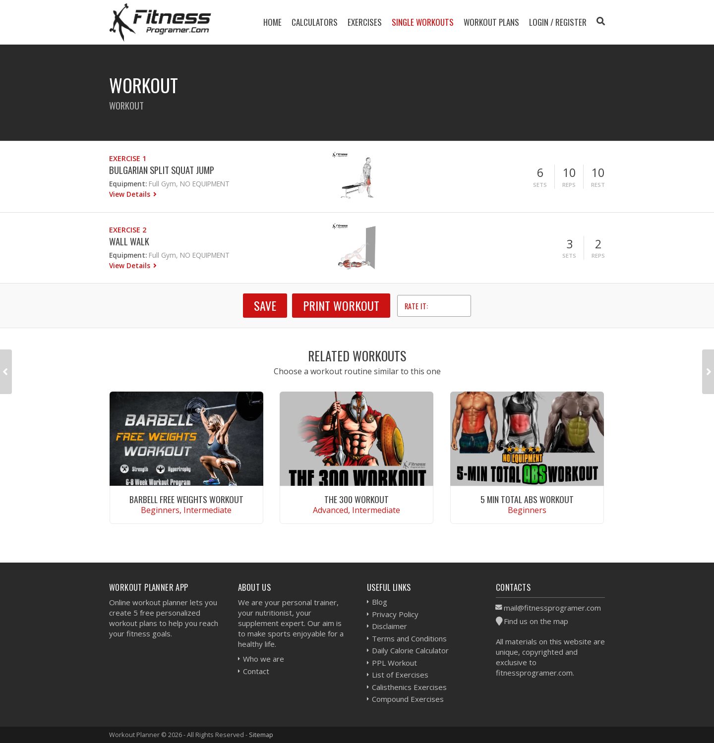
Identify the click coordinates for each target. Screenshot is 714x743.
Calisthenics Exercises (409, 687)
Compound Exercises (408, 699)
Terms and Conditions (409, 638)
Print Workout (341, 305)
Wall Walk (129, 241)
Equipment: (128, 183)
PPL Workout (394, 663)
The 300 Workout (356, 499)
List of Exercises (400, 675)
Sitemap (261, 734)
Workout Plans (491, 22)
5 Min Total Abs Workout (527, 499)
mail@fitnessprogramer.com (552, 608)
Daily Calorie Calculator (410, 650)
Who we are (263, 659)
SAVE (265, 305)
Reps (569, 184)
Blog (379, 602)
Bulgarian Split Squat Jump (161, 169)
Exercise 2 (127, 229)
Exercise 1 (127, 158)
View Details (130, 194)
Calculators (315, 22)
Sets (540, 184)
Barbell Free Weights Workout (186, 499)
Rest (598, 184)
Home (272, 22)
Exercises (365, 22)
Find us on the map (536, 621)
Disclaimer (389, 626)
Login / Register (558, 22)
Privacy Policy (395, 614)
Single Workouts (423, 22)
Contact (256, 671)
